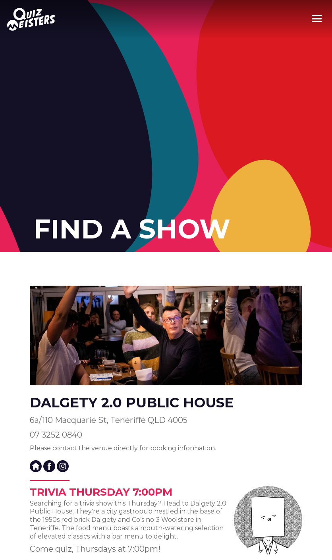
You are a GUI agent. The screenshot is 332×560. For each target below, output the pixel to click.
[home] (27, 19)
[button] (317, 19)
